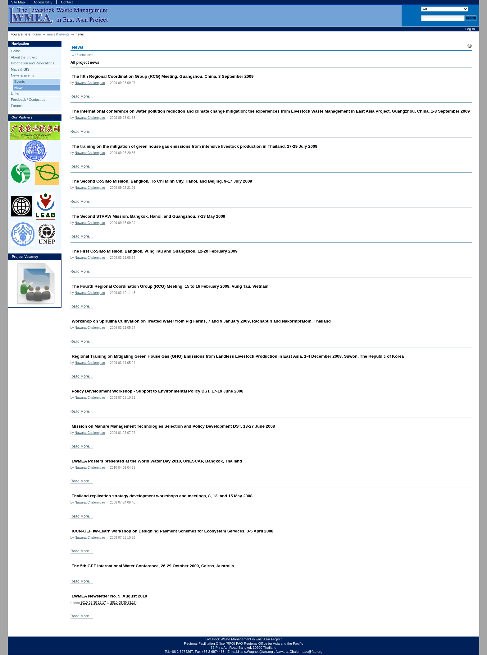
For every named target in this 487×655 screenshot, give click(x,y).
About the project (24, 57)
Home (36, 34)
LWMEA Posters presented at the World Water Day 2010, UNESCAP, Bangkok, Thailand (157, 461)
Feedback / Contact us (28, 99)
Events (19, 81)
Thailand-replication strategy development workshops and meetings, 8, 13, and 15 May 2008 (162, 496)
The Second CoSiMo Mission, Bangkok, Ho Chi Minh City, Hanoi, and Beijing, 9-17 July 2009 (162, 181)
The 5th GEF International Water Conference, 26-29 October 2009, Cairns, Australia (153, 566)
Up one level (84, 55)
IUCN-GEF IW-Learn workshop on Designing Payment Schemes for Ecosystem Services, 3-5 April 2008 (173, 531)
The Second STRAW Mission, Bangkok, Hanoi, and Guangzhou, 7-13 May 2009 (148, 216)
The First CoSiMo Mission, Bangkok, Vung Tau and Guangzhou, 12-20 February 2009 (155, 251)
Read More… (82, 96)
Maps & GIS (20, 69)
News (18, 88)
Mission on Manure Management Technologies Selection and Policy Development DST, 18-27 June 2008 (173, 426)
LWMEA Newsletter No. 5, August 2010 (109, 596)
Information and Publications (32, 63)
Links (15, 93)
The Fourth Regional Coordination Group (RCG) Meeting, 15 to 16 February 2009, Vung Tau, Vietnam (170, 286)
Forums (16, 106)
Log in (470, 29)
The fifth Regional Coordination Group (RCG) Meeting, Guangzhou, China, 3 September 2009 (163, 76)
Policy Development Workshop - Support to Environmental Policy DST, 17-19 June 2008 (158, 391)
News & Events (58, 34)
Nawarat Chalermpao (90, 83)
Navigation (20, 43)
